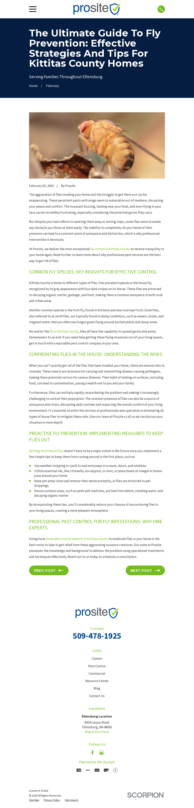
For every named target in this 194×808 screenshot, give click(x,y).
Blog (97, 688)
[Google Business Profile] (101, 752)
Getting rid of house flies (46, 451)
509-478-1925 (97, 635)
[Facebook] (92, 752)
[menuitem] (34, 800)
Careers (97, 658)
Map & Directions (97, 732)
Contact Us (97, 696)
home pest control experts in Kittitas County (77, 539)
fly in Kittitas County (64, 331)
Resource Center (97, 681)
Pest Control (97, 666)
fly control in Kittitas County (110, 249)
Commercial (97, 673)
